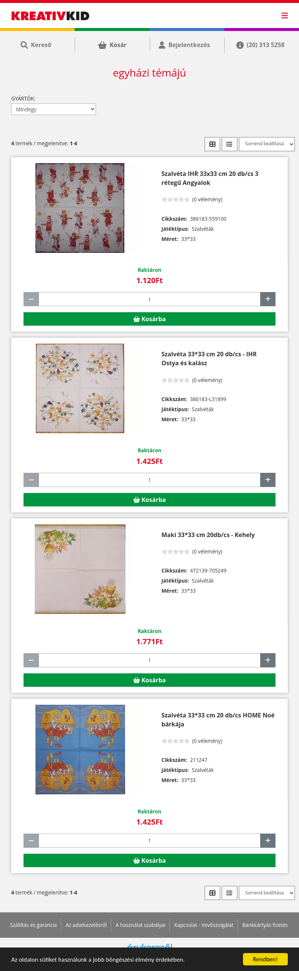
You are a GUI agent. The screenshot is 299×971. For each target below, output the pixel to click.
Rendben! (265, 959)
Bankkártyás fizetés (265, 924)
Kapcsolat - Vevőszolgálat (204, 924)
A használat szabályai (141, 924)
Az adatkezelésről (86, 924)
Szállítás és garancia (33, 924)
